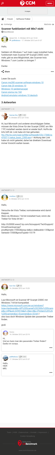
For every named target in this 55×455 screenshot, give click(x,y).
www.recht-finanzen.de (27, 450)
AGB (15, 432)
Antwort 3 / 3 (7, 280)
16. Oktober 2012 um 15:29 (19, 288)
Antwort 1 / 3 (7, 109)
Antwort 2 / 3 (7, 190)
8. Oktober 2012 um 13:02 (19, 118)
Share (7, 72)
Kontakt (34, 432)
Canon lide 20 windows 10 (13, 85)
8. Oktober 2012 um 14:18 (19, 199)
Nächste (47, 24)
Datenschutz (24, 432)
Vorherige (8, 24)
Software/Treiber (23, 19)
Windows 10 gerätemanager (14, 89)
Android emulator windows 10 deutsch (19, 95)
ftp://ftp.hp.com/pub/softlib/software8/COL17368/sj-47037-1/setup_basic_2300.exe (26, 136)
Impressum (43, 432)
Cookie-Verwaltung (27, 436)
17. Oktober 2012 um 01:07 (32, 40)
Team (9, 432)
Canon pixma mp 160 (11, 92)
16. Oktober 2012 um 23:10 (20, 334)
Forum (10, 19)
